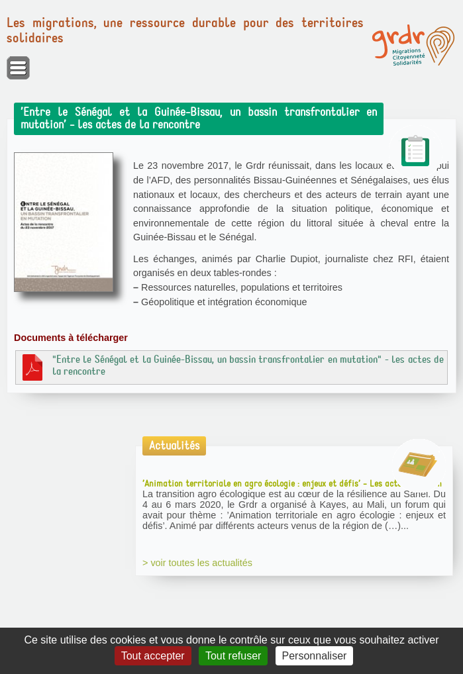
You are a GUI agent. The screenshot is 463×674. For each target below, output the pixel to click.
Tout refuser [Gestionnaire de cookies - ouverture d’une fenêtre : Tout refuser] (233, 655)
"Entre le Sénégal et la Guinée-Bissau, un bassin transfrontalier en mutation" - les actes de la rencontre (231, 367)
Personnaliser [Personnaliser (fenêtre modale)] (314, 655)
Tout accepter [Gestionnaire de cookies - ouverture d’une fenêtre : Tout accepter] (153, 655)
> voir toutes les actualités (197, 562)
